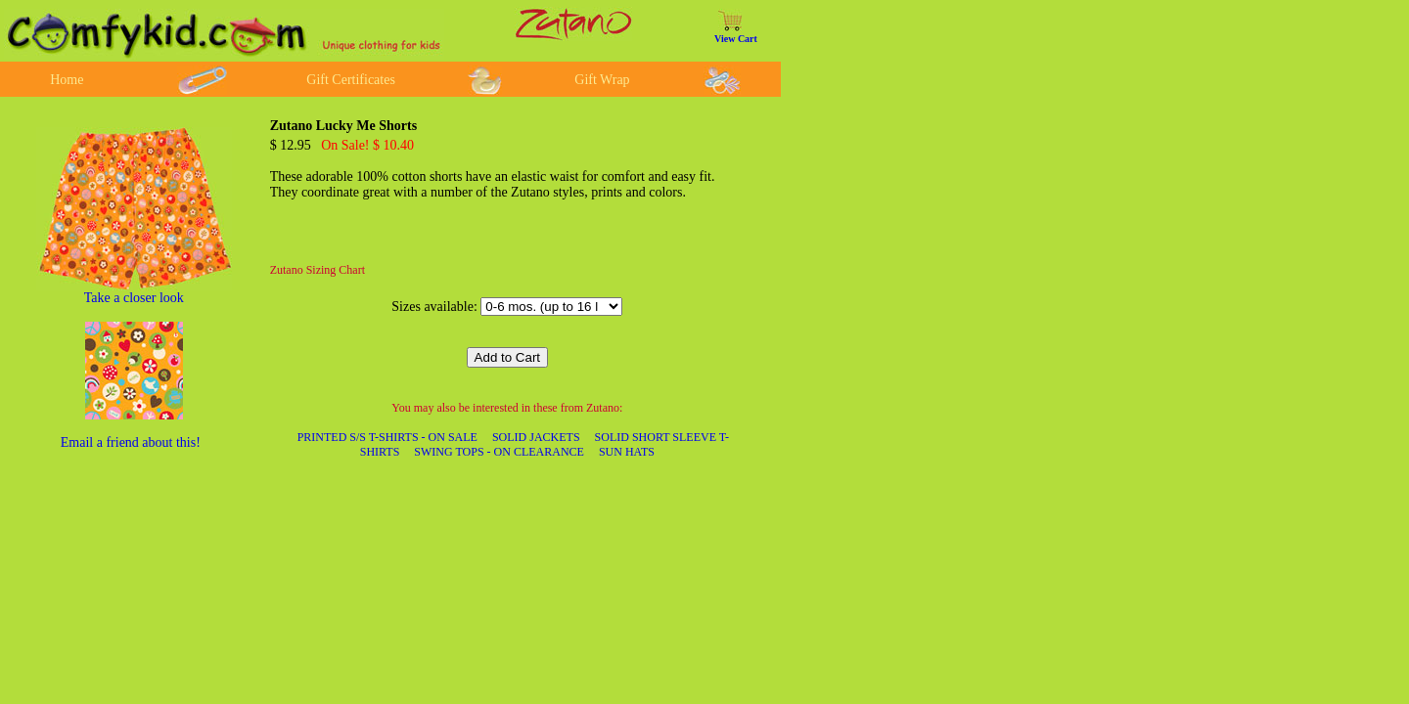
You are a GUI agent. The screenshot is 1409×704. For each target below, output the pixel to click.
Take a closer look (134, 297)
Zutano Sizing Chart (317, 270)
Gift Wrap (601, 79)
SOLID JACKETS (536, 437)
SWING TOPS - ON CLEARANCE (499, 452)
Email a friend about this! (131, 442)
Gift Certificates (350, 79)
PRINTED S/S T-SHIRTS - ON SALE (387, 437)
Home (66, 79)
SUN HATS (627, 452)
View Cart (735, 38)
